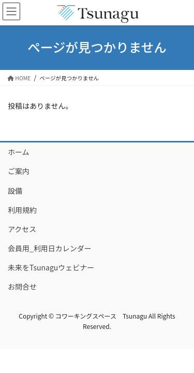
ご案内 (18, 171)
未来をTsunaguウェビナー (51, 267)
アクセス (22, 229)
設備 (15, 190)
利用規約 (22, 210)
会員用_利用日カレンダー (50, 248)
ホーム (18, 152)
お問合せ (22, 286)
